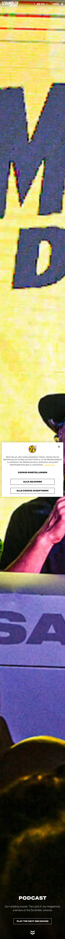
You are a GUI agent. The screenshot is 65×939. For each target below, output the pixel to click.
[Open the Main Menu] (57, 4)
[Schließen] (59, 446)
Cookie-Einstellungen (32, 472)
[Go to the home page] (10, 4)
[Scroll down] (32, 932)
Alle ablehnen (32, 482)
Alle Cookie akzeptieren (32, 490)
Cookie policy (49, 465)
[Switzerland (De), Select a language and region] (40, 4)
